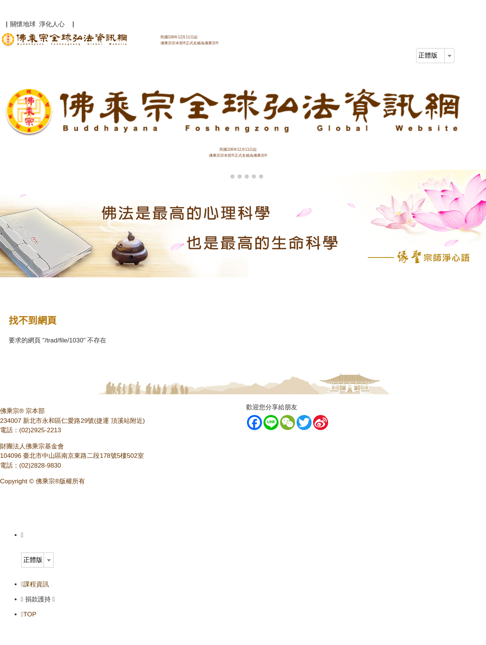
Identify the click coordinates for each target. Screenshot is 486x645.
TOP (28, 614)
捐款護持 (40, 599)
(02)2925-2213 (40, 430)
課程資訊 (35, 584)
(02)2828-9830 (40, 465)
